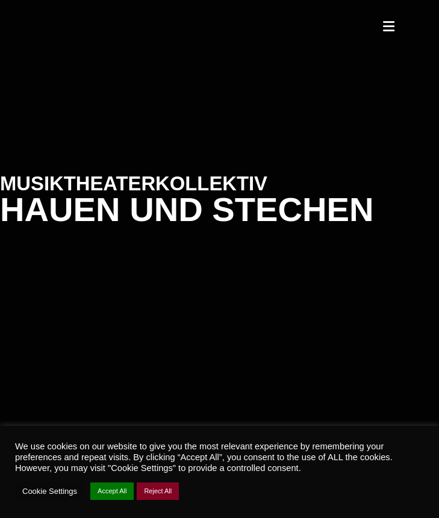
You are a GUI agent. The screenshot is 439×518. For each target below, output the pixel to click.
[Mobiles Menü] (389, 27)
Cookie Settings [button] (49, 491)
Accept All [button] (112, 491)
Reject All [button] (158, 491)
